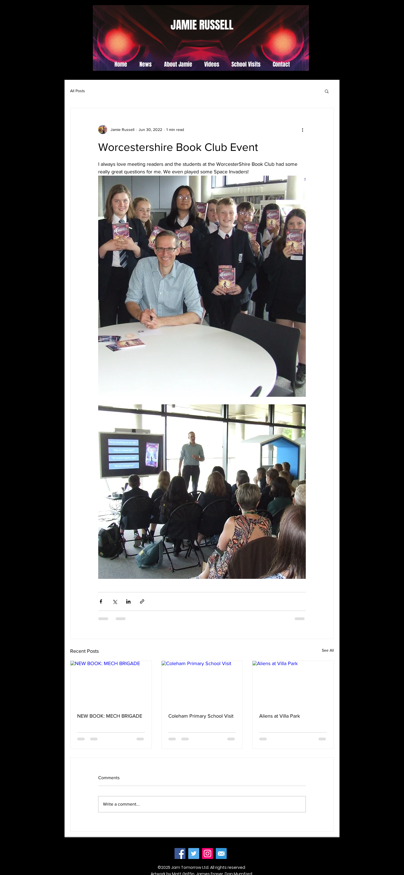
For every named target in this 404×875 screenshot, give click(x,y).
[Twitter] (193, 853)
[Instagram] (207, 853)
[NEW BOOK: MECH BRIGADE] (111, 683)
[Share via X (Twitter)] (114, 601)
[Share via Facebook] (101, 601)
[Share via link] (142, 601)
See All (328, 650)
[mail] (221, 853)
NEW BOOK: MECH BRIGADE (109, 716)
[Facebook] (180, 853)
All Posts (77, 91)
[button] (326, 91)
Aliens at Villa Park (279, 716)
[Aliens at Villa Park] (293, 683)
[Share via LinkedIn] (128, 601)
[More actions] (302, 129)
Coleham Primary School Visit (200, 716)
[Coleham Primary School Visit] (202, 683)
